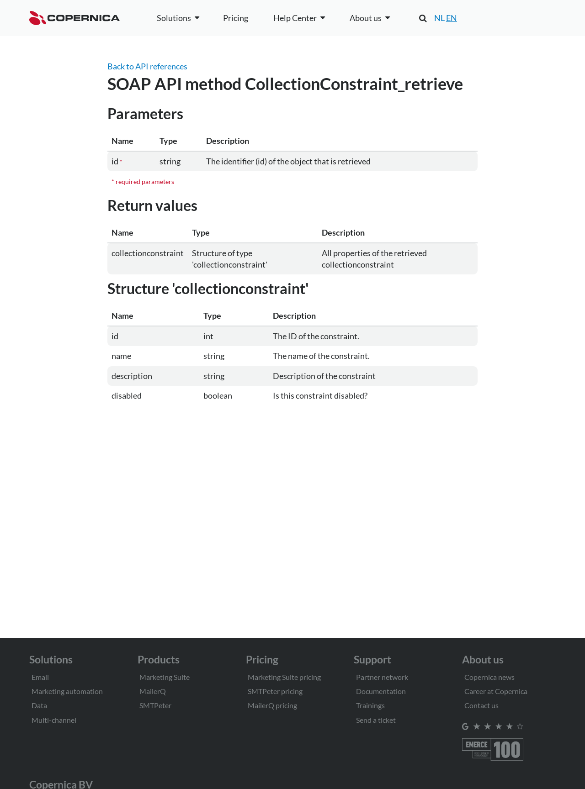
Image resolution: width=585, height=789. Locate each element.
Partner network (382, 677)
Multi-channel (54, 719)
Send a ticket (376, 719)
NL (439, 18)
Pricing (235, 18)
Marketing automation (67, 691)
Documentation (381, 691)
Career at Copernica (495, 691)
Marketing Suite (164, 677)
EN (451, 18)
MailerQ (152, 691)
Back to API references (147, 66)
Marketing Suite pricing (284, 677)
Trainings (370, 705)
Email (40, 677)
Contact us (481, 705)
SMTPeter (155, 705)
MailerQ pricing (272, 705)
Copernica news (489, 677)
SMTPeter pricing (275, 691)
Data (39, 705)
